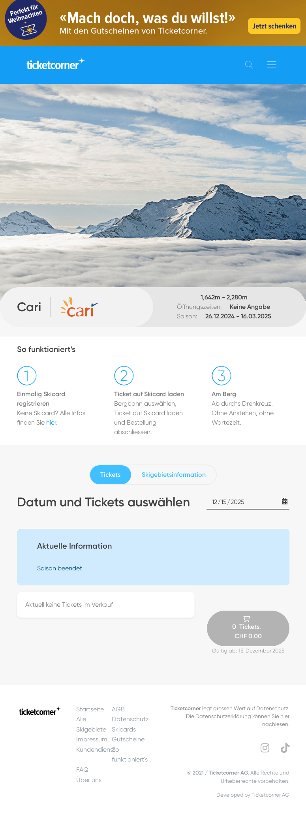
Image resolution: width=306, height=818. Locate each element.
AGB (118, 709)
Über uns (88, 780)
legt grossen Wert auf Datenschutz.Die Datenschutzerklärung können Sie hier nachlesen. (230, 716)
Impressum (91, 739)
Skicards (124, 729)
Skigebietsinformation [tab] (174, 474)
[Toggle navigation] (271, 64)
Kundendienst (95, 749)
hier (51, 422)
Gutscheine (128, 739)
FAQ (82, 769)
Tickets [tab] (110, 474)
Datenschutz (130, 719)
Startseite (90, 709)
